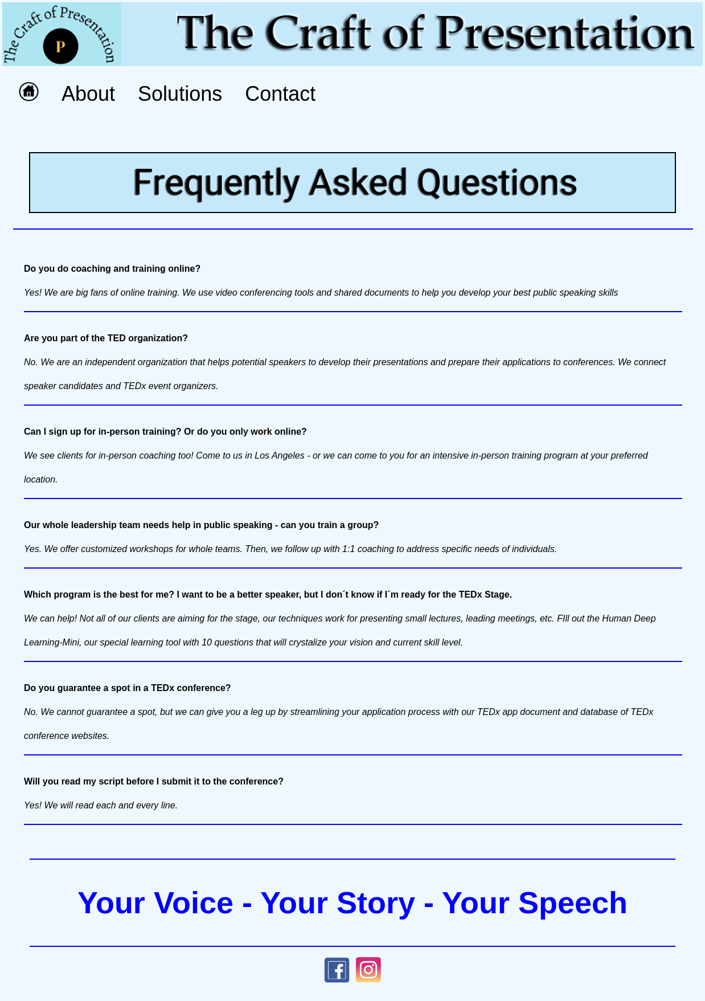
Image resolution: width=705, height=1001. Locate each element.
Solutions (180, 93)
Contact (280, 93)
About (88, 93)
